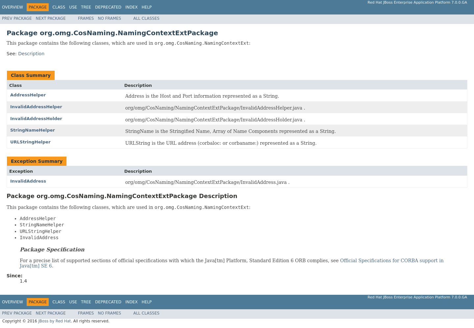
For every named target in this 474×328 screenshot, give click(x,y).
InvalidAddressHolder (36, 118)
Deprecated (108, 7)
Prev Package (17, 18)
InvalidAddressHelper (36, 106)
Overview (12, 7)
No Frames (109, 18)
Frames (86, 18)
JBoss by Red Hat (54, 321)
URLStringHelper (30, 141)
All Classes (146, 18)
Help (147, 7)
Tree (86, 7)
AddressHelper (28, 94)
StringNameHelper (32, 130)
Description (31, 53)
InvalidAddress (28, 181)
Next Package (51, 18)
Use (73, 7)
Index (131, 7)
